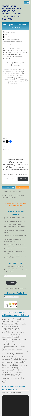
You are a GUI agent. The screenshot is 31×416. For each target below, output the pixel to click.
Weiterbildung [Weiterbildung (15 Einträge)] (8, 378)
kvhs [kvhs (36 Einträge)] (11, 353)
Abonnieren (23, 178)
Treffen (20, 41)
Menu (26, 2)
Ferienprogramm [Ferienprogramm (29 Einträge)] (15, 332)
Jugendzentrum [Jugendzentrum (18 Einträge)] (9, 347)
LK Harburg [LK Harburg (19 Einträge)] (17, 356)
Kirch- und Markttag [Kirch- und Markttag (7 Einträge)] (10, 349)
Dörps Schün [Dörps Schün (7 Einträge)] (15, 326)
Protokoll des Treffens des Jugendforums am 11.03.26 (15, 236)
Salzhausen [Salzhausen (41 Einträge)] (18, 362)
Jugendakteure (16, 39)
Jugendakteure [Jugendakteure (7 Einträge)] (6, 334)
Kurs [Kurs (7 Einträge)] (5, 353)
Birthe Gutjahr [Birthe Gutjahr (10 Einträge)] (18, 321)
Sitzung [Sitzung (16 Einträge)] (17, 368)
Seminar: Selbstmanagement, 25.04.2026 (15, 221)
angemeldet (11, 195)
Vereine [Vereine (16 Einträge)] (13, 372)
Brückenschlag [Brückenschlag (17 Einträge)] (9, 324)
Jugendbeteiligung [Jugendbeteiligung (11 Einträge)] (8, 339)
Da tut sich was (8, 248)
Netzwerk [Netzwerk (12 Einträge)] (6, 359)
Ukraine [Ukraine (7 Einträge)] (23, 370)
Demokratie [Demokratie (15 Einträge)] (21, 324)
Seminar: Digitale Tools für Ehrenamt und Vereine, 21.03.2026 (15, 256)
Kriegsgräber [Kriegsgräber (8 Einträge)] (18, 349)
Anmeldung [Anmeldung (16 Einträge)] (7, 321)
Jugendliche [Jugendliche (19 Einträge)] (8, 341)
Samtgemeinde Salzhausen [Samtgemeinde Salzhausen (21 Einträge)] (15, 365)
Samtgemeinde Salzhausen (10, 41)
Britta (6, 34)
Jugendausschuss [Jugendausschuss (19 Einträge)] (10, 337)
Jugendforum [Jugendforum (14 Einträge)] (20, 339)
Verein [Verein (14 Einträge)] (5, 372)
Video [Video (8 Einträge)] (20, 372)
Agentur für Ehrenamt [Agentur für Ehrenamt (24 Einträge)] (13, 319)
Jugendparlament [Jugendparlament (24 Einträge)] (11, 344)
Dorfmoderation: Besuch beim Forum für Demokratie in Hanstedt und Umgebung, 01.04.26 (15, 226)
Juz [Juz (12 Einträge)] (19, 347)
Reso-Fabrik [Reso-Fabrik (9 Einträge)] (6, 362)
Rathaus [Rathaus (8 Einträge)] (24, 359)
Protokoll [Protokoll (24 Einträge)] (16, 359)
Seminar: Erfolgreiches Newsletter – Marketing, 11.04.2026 (13, 240)
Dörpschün (8, 39)
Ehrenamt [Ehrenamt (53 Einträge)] (10, 328)
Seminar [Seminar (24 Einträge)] (7, 367)
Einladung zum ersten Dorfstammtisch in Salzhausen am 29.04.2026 (15, 218)
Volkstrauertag (7, 44)
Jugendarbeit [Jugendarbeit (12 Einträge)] (15, 334)
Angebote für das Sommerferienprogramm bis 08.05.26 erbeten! (15, 245)
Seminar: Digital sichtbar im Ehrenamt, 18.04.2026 (14, 231)
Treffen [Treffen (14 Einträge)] (17, 370)
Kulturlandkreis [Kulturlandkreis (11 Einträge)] (7, 351)
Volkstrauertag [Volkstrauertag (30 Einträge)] (11, 375)
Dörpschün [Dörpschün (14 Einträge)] (7, 326)
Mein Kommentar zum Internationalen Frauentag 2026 (14, 252)
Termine (7, 37)
